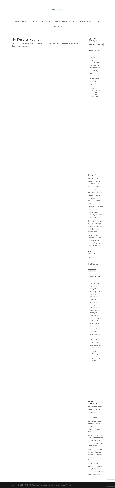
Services (35, 22)
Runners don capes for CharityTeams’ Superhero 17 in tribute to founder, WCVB (95, 198)
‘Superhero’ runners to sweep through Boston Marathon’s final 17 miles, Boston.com (95, 226)
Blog (96, 22)
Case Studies (85, 22)
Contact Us (57, 27)
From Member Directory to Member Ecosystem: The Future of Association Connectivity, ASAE (95, 240)
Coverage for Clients (63, 22)
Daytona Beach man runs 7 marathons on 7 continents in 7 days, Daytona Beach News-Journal (95, 212)
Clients (46, 22)
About (25, 22)
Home (16, 22)
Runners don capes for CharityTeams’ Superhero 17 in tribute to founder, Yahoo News (95, 183)
